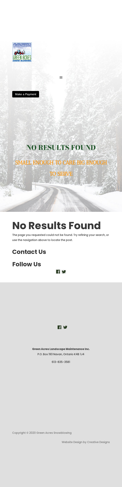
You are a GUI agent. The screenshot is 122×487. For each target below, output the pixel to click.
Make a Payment (25, 94)
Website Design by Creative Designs (86, 442)
